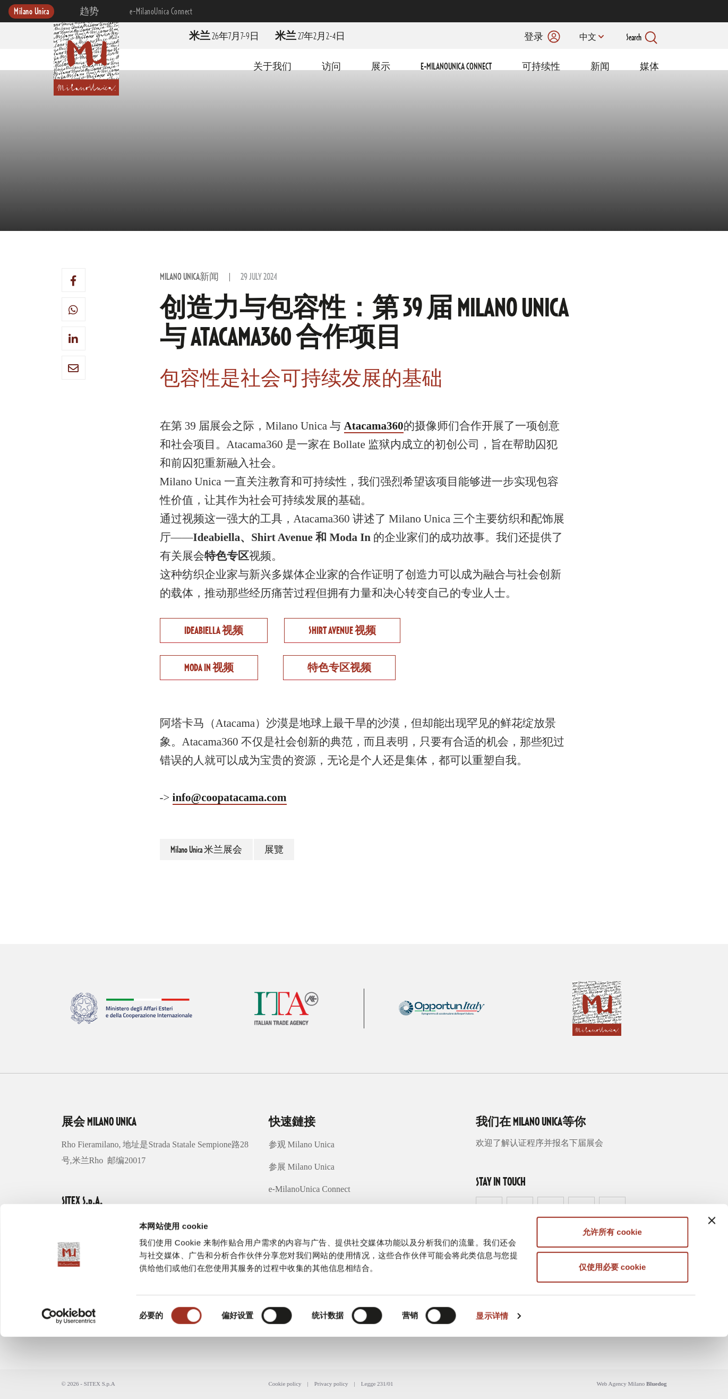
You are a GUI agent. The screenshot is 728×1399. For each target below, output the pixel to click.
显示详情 (492, 1378)
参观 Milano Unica (302, 1144)
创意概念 (286, 1211)
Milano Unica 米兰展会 (206, 850)
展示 (380, 67)
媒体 (649, 67)
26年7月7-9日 (224, 36)
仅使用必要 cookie (612, 1329)
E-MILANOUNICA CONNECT (456, 67)
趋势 (89, 11)
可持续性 (541, 67)
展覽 (274, 850)
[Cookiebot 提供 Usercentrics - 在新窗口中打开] (68, 1378)
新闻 (600, 67)
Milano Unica (31, 11)
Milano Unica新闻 (189, 277)
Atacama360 (374, 425)
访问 (331, 67)
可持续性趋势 (294, 1233)
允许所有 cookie (612, 1294)
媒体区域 (286, 1255)
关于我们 (272, 67)
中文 (585, 37)
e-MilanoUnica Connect (161, 11)
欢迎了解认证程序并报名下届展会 (539, 1142)
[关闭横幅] (711, 1282)
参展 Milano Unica (302, 1166)
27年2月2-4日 (310, 36)
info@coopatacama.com (230, 797)
